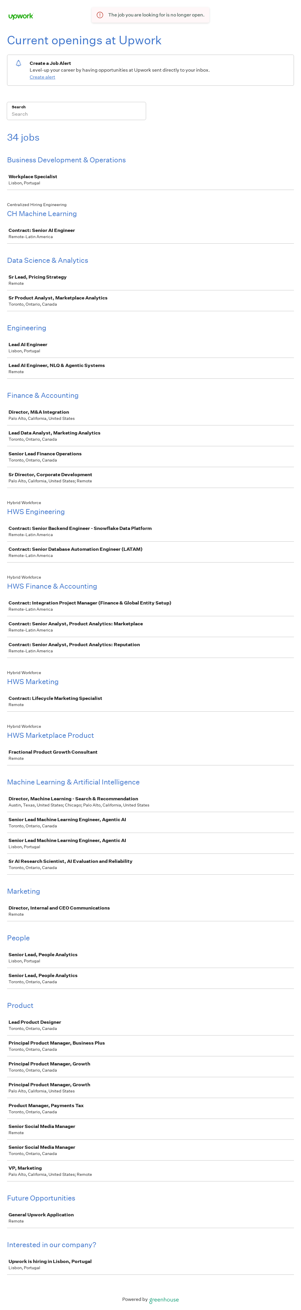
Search (19, 107)
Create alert (42, 77)
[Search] (76, 115)
